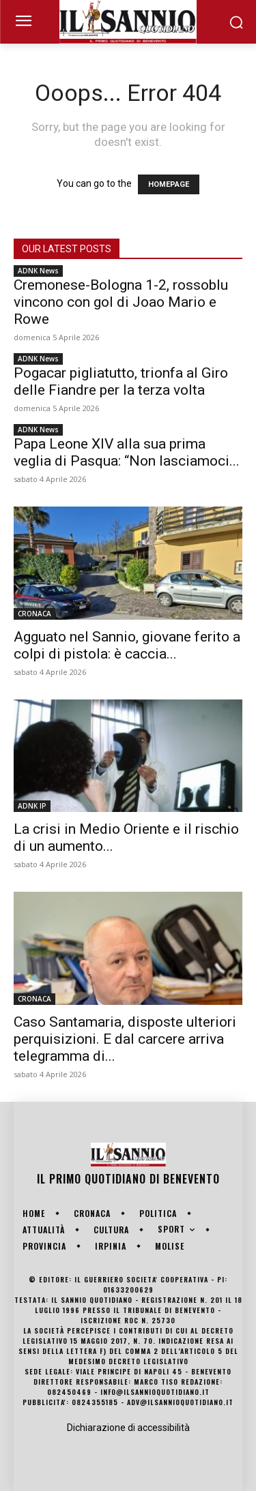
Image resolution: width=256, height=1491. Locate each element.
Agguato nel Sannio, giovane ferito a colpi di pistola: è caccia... (127, 645)
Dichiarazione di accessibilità (128, 1427)
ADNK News (38, 270)
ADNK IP (32, 806)
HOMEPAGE (168, 184)
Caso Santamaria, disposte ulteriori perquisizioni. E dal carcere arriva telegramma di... (125, 1039)
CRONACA (34, 613)
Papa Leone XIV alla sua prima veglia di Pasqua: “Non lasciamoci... (127, 452)
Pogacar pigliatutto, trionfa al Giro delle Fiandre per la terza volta (121, 381)
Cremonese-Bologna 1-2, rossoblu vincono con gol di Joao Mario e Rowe (121, 302)
